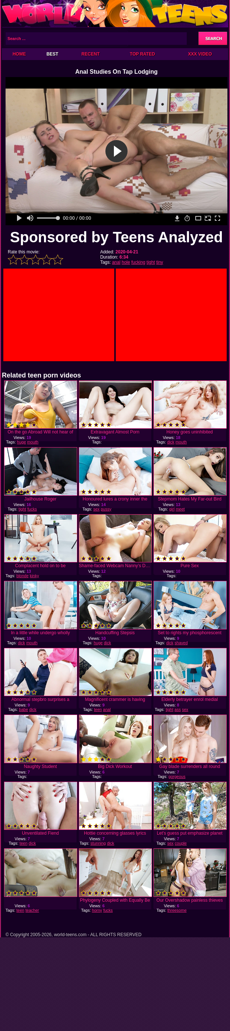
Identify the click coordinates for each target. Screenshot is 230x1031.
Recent (90, 54)
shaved (181, 643)
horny (97, 910)
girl (172, 509)
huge (21, 442)
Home (19, 54)
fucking (138, 262)
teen (98, 709)
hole (126, 262)
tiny (159, 262)
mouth (32, 442)
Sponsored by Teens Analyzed (116, 237)
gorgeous (177, 776)
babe (23, 709)
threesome (177, 910)
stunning (98, 843)
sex (96, 509)
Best (52, 54)
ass (178, 709)
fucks (32, 509)
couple (180, 843)
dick (171, 442)
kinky (34, 575)
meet (180, 509)
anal (116, 262)
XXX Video (200, 54)
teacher (32, 910)
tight (150, 262)
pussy (106, 509)
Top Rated (142, 54)
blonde (22, 575)
